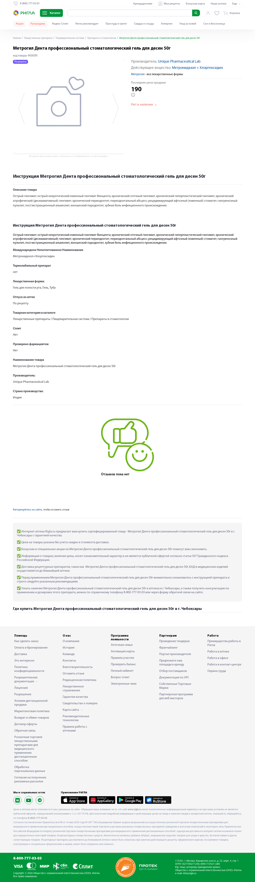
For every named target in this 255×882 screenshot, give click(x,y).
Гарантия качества (75, 697)
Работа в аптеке (218, 651)
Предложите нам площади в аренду (171, 662)
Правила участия (122, 658)
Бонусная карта (195, 3)
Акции (20, 23)
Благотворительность (78, 667)
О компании (71, 641)
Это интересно (24, 660)
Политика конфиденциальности (29, 669)
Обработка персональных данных (29, 769)
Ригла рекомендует (87, 23)
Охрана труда (216, 671)
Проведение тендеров (174, 641)
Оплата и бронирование (31, 647)
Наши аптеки (218, 3)
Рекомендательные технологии (76, 718)
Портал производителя (175, 654)
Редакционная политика (79, 680)
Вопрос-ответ (120, 677)
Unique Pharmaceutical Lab (179, 62)
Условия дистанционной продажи (31, 702)
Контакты (69, 660)
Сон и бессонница (214, 23)
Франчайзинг (168, 647)
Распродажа (38, 23)
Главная (17, 38)
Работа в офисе (217, 658)
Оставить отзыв (73, 673)
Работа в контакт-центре (224, 664)
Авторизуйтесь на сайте (27, 509)
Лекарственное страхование (73, 688)
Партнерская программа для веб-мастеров (176, 696)
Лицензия (21, 688)
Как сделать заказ (26, 641)
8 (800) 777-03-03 (37, 818)
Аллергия (166, 23)
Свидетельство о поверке (80, 703)
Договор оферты (25, 724)
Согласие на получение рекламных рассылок (30, 779)
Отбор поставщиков (173, 671)
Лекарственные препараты (41, 38)
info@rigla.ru (189, 873)
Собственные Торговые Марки (175, 686)
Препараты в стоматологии (112, 38)
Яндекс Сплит (60, 23)
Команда (69, 654)
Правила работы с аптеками (75, 728)
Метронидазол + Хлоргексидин (197, 68)
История (68, 647)
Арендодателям (142, 3)
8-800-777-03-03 (27, 858)
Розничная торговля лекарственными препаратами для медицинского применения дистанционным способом (28, 749)
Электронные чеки (124, 683)
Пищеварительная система (77, 38)
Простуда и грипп (116, 23)
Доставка (20, 654)
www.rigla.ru (134, 809)
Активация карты (123, 651)
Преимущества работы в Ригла (224, 643)
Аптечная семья (122, 645)
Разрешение (22, 694)
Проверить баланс (123, 664)
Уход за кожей (187, 23)
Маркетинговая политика (32, 711)
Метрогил (138, 74)
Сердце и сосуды (144, 23)
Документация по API (174, 677)
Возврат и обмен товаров (31, 717)
